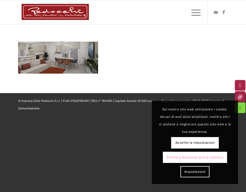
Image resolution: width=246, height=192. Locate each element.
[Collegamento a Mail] (216, 12)
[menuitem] (193, 12)
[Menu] (193, 12)
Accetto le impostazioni (195, 143)
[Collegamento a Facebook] (224, 12)
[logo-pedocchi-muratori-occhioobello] (55, 12)
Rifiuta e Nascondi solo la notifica (195, 157)
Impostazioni (194, 172)
